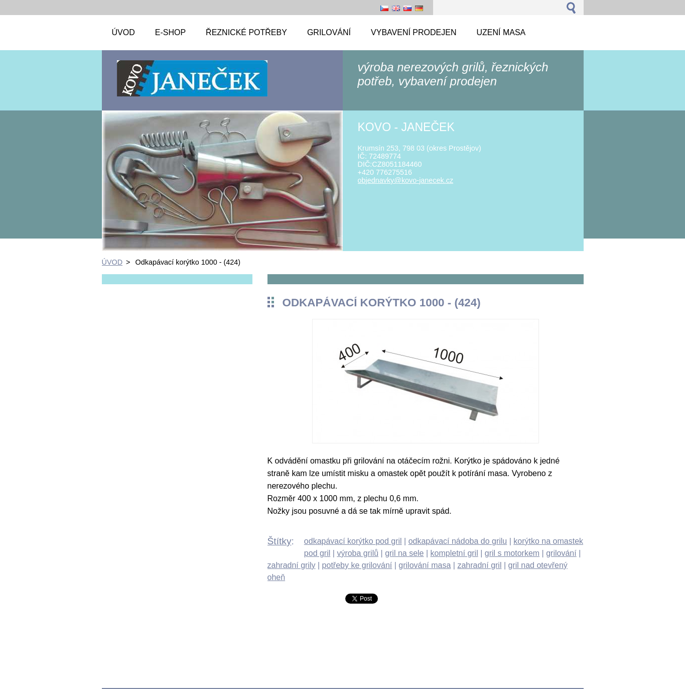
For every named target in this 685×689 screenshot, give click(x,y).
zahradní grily (291, 565)
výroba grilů (357, 553)
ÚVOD (112, 262)
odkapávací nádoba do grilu (457, 541)
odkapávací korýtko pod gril (353, 541)
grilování (561, 553)
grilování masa (424, 565)
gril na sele (404, 553)
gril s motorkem (512, 553)
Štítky (279, 541)
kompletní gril (454, 553)
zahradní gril (479, 565)
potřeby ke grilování (357, 565)
